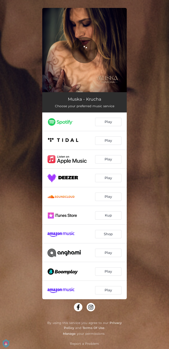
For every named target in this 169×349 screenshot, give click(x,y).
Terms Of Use (93, 328)
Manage (69, 334)
